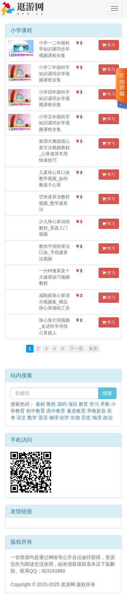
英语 (43, 417)
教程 (51, 404)
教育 (83, 404)
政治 (107, 417)
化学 (64, 417)
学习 (108, 45)
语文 (21, 417)
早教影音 (96, 411)
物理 (54, 417)
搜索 (107, 393)
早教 (105, 404)
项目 (73, 404)
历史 (86, 417)
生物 (75, 417)
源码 (62, 404)
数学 (32, 417)
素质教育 (76, 411)
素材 (40, 404)
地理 (97, 417)
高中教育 (55, 411)
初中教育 (35, 411)
